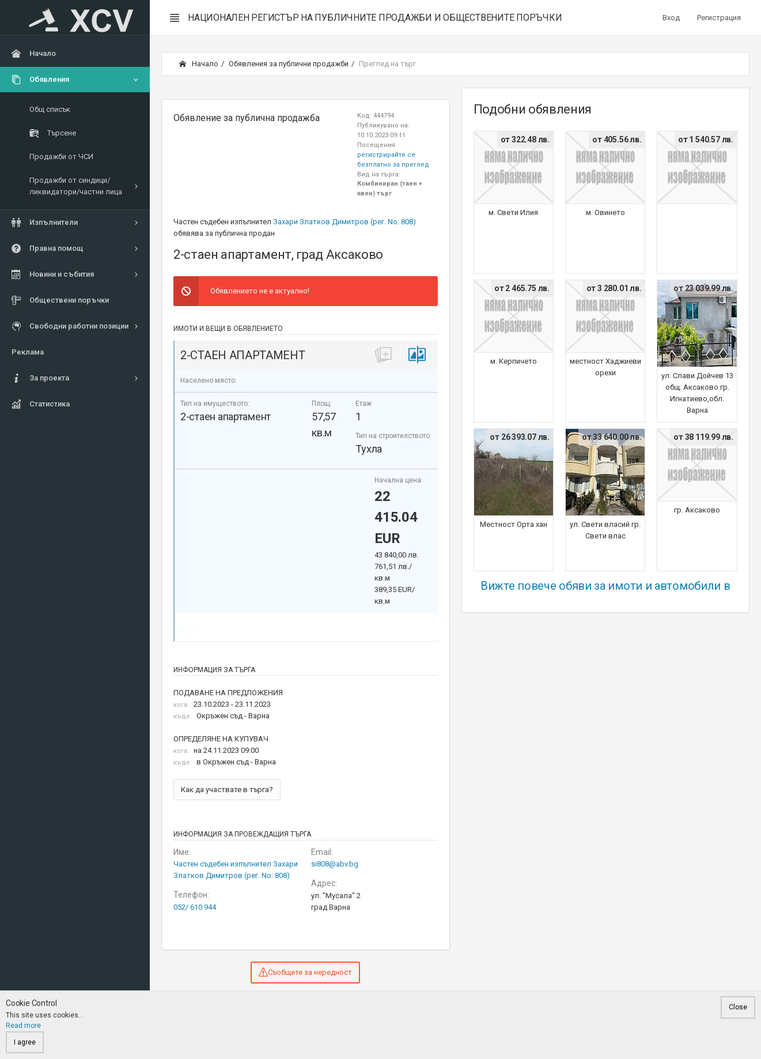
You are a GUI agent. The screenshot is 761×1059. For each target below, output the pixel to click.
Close (738, 1007)
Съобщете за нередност (305, 972)
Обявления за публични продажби (289, 63)
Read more (23, 1026)
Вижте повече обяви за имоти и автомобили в (605, 586)
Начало (198, 63)
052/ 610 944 (194, 907)
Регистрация (719, 17)
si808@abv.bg (334, 864)
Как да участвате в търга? (227, 789)
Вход (671, 17)
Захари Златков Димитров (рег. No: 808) (344, 221)
